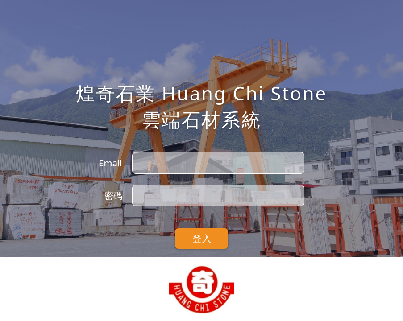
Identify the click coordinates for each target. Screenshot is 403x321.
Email (110, 163)
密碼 (113, 195)
